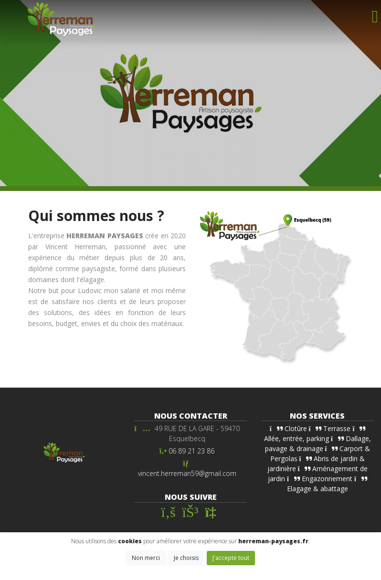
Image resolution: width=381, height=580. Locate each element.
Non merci (146, 558)
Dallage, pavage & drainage (318, 443)
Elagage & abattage (327, 484)
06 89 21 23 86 (191, 450)
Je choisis (186, 558)
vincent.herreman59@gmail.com (187, 473)
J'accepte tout (230, 558)
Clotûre (288, 428)
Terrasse (330, 428)
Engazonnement (319, 478)
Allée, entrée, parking (314, 434)
